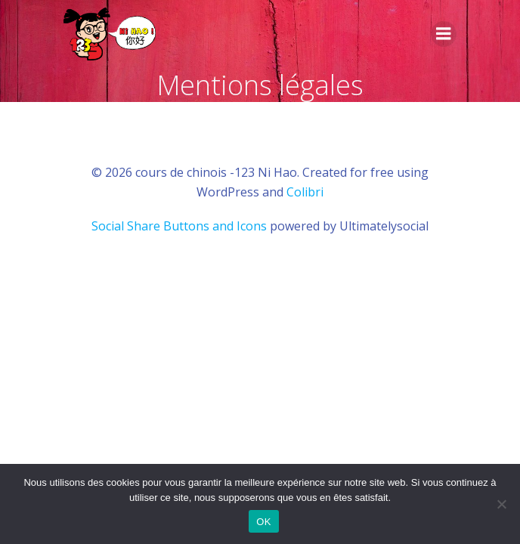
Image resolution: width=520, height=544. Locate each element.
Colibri (304, 192)
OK (263, 521)
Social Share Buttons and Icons (179, 226)
